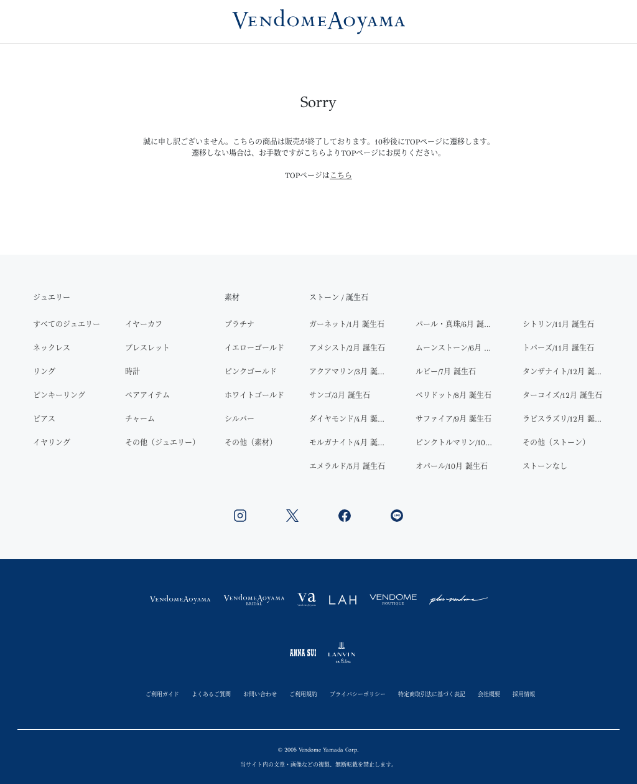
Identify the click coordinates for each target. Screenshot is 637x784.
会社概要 (489, 694)
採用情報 (524, 694)
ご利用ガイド (162, 694)
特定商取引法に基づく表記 (431, 694)
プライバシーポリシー (358, 694)
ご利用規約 (303, 694)
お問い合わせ (260, 694)
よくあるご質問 (211, 694)
